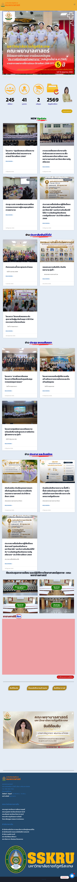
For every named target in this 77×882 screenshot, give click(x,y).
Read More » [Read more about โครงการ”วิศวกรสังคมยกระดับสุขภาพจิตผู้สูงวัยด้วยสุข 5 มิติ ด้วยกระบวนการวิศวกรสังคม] (9, 331)
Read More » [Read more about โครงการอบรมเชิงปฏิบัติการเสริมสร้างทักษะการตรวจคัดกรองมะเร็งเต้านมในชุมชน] (46, 391)
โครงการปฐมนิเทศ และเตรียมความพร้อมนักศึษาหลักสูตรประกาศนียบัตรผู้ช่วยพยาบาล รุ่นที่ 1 (19, 432)
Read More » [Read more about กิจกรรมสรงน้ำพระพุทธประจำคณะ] (9, 276)
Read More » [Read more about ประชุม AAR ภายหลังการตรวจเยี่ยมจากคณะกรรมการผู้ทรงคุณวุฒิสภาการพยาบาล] (9, 215)
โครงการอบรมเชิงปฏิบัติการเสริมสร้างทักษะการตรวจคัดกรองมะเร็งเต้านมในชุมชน (56, 379)
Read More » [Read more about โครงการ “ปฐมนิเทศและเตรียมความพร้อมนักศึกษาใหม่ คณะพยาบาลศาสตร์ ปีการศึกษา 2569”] (9, 161)
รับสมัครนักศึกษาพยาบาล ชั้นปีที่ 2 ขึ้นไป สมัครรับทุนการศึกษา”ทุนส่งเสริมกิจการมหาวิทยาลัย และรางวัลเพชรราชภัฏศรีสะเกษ (56, 492)
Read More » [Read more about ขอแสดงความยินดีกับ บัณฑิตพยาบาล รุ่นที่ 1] (46, 279)
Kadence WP (44, 879)
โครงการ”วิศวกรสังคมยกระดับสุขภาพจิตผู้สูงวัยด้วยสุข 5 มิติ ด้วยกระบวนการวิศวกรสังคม (19, 319)
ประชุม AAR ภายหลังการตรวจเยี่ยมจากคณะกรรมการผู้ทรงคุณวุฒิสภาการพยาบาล (20, 207)
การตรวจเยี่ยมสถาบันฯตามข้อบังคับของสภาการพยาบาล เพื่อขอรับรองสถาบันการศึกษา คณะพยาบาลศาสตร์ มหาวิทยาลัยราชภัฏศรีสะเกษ (57, 156)
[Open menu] (74, 4)
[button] (5, 43)
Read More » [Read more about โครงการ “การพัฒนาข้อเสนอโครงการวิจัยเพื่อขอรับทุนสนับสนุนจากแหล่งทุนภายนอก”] (8, 391)
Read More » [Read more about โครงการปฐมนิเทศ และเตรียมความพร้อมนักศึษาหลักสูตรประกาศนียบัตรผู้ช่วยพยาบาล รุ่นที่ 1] (8, 443)
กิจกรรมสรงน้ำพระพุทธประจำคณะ (19, 267)
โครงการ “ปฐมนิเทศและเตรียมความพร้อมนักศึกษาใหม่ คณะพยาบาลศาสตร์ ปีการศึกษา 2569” (20, 153)
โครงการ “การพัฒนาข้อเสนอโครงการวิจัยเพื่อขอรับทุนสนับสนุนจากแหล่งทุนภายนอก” (18, 379)
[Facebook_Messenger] (72, 877)
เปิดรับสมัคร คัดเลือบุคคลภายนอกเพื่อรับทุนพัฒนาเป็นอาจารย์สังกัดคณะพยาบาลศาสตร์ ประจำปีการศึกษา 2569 (18, 492)
